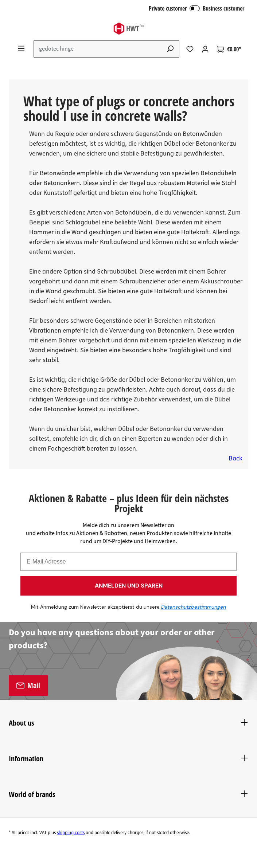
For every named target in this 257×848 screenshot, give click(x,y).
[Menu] (21, 48)
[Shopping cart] (229, 49)
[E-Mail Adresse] (128, 562)
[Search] (170, 49)
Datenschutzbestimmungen (190, 607)
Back (235, 458)
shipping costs (71, 832)
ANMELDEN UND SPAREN (128, 585)
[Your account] (205, 49)
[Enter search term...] (97, 49)
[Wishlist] (190, 49)
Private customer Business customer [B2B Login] (196, 8)
